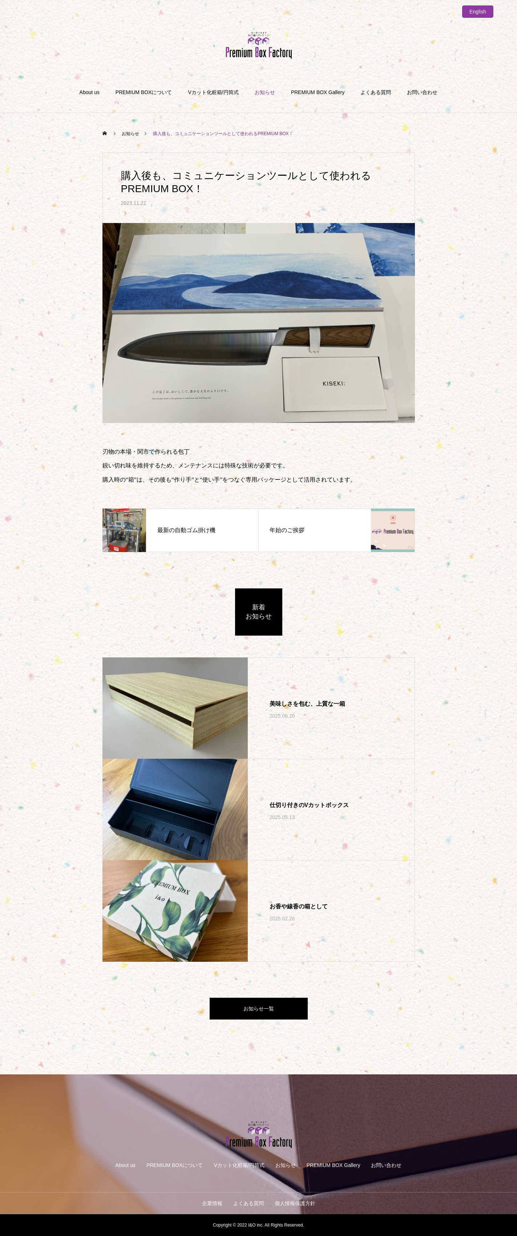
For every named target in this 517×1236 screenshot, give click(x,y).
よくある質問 (375, 92)
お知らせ (265, 92)
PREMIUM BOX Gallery (318, 92)
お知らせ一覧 (258, 1009)
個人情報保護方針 (295, 1203)
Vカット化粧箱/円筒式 (213, 92)
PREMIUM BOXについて (144, 92)
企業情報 (212, 1203)
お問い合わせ (422, 92)
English (477, 12)
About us (90, 92)
